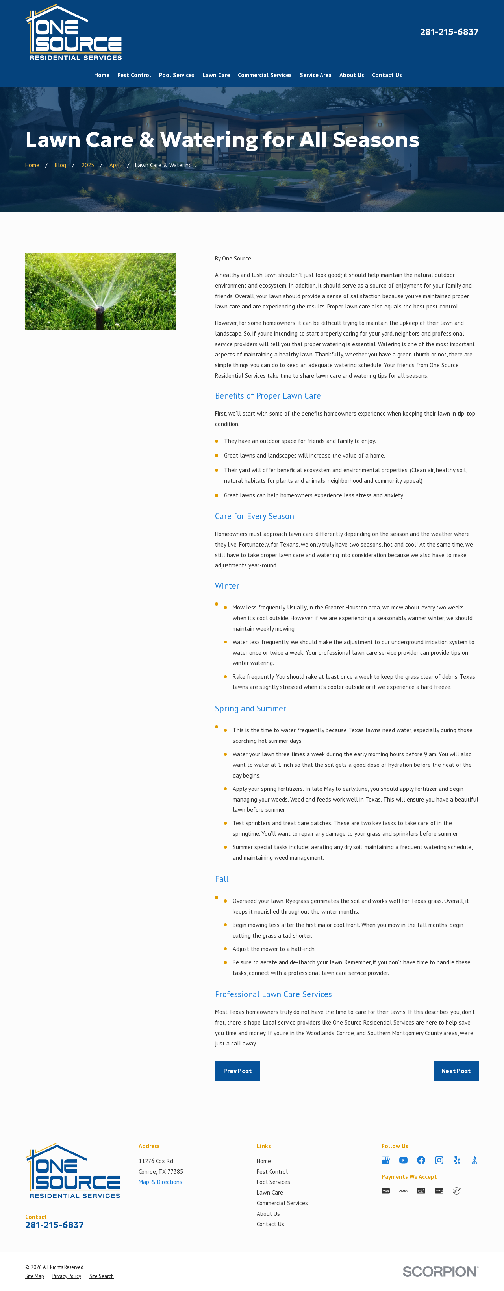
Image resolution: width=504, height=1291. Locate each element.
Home (264, 1161)
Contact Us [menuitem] (387, 75)
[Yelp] (457, 1160)
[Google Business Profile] (386, 1160)
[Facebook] (421, 1160)
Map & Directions (160, 1182)
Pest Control (272, 1171)
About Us (268, 1213)
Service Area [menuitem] (316, 75)
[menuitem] (34, 1276)
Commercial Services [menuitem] (265, 75)
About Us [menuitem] (351, 75)
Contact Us (270, 1224)
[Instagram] (439, 1160)
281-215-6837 (449, 32)
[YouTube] (403, 1160)
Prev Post (237, 1071)
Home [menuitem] (101, 75)
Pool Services (273, 1182)
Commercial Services (282, 1203)
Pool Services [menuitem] (177, 75)
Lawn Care (270, 1192)
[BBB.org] (475, 1160)
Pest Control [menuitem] (134, 75)
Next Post (456, 1071)
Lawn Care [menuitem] (216, 75)
